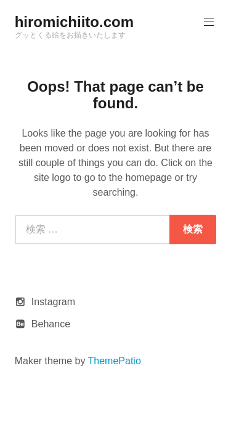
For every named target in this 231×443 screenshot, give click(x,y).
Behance (50, 324)
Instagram (53, 302)
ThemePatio (114, 361)
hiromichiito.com (74, 22)
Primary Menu (207, 22)
